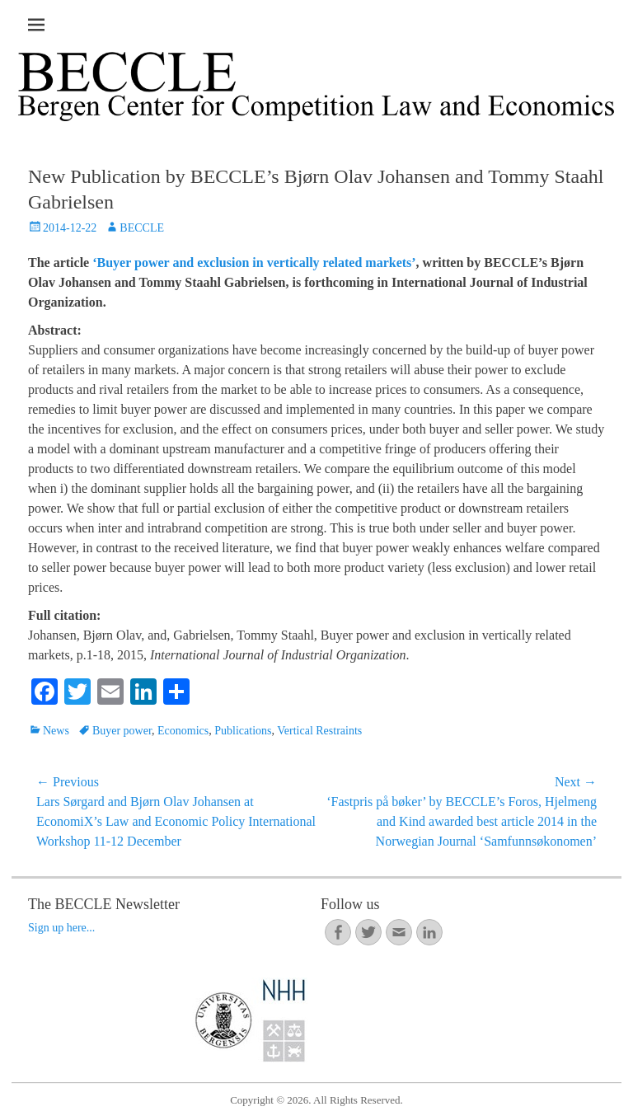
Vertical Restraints (319, 730)
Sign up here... (61, 927)
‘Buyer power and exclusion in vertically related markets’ (253, 263)
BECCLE (142, 228)
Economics (183, 730)
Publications (242, 730)
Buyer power (122, 730)
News (56, 730)
